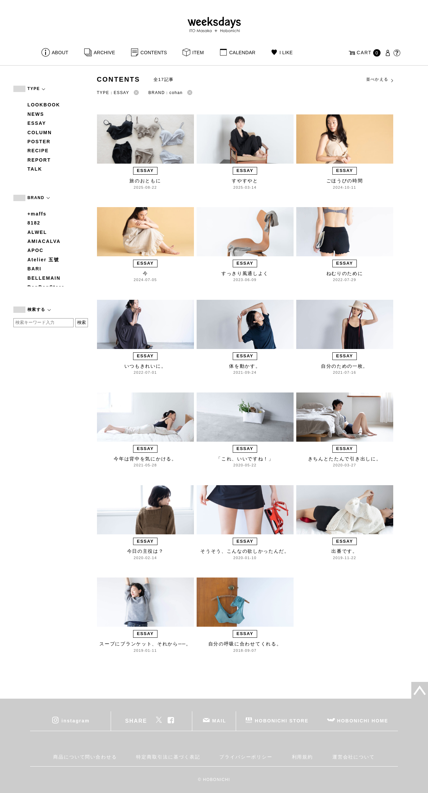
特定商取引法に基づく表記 (168, 757)
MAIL (219, 720)
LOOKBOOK (43, 104)
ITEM (198, 52)
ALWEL (37, 232)
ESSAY (36, 123)
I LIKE (286, 52)
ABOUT (60, 52)
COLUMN (39, 132)
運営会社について (353, 757)
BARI (34, 268)
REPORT (39, 160)
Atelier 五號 (43, 259)
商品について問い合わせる (85, 757)
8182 (33, 223)
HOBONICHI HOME (362, 720)
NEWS (35, 114)
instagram (76, 720)
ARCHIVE (104, 52)
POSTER (38, 141)
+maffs (36, 213)
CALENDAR (242, 52)
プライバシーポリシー (246, 757)
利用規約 (302, 757)
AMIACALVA (44, 241)
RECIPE (38, 150)
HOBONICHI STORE (282, 720)
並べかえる (380, 79)
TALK (34, 169)
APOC (35, 250)
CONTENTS (153, 52)
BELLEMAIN (44, 278)
